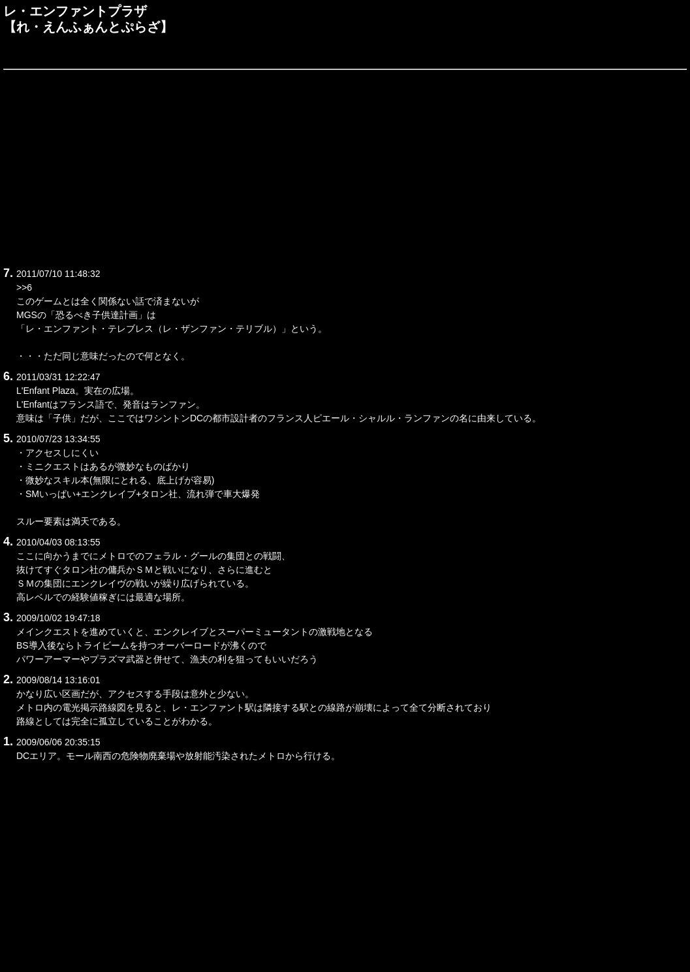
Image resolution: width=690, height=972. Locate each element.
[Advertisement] (345, 165)
